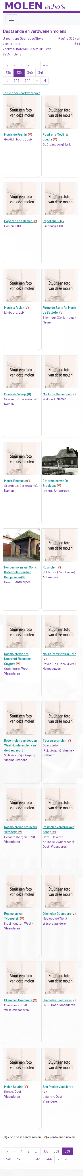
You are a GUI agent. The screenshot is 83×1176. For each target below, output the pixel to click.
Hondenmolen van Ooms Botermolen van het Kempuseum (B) (20, 572)
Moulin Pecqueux (17, 481)
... (36, 65)
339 (19, 73)
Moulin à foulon (16, 307)
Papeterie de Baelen (20, 221)
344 (28, 80)
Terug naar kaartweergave (21, 93)
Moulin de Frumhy (18, 134)
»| (44, 80)
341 (40, 73)
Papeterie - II (54, 221)
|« (7, 65)
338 (8, 73)
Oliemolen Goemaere (59, 913)
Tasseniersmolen (57, 740)
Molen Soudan (16, 1087)
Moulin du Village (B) (17, 394)
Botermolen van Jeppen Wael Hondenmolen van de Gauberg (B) (20, 745)
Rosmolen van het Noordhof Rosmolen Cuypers (17, 659)
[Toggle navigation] (12, 18)
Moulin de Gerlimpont (59, 394)
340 (30, 73)
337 (45, 65)
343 (16, 80)
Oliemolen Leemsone (59, 1000)
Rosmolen (52, 567)
